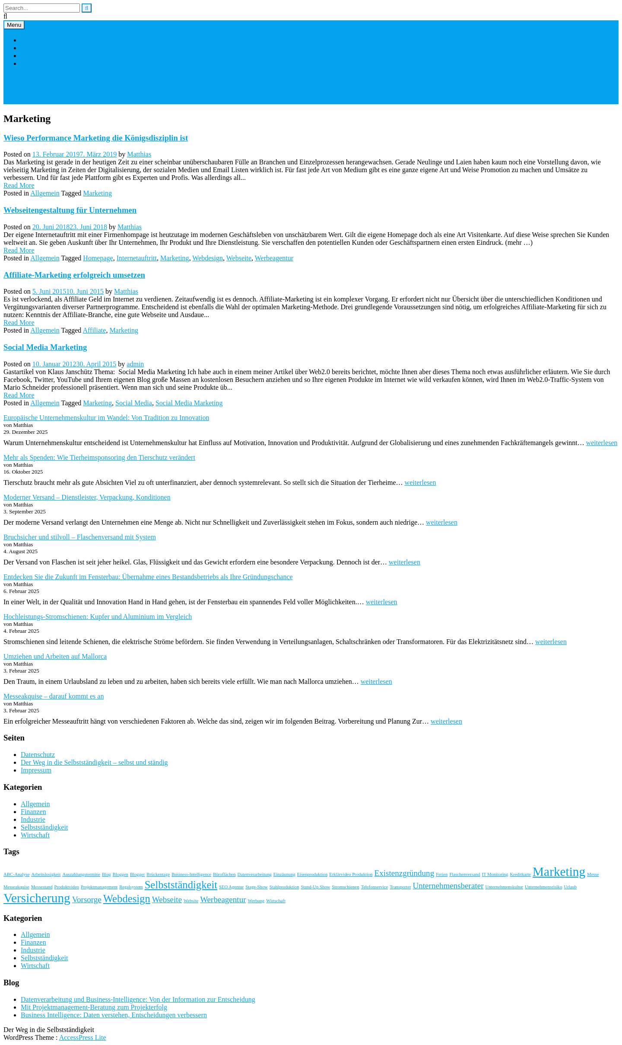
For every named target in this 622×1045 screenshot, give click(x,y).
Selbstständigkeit (44, 827)
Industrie (33, 819)
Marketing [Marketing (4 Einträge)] (559, 871)
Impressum (36, 55)
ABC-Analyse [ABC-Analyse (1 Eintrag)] (16, 874)
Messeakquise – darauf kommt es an (53, 696)
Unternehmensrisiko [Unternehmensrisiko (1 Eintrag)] (543, 887)
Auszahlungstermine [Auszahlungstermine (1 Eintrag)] (81, 874)
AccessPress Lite (82, 1037)
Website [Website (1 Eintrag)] (191, 900)
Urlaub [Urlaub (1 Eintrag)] (570, 887)
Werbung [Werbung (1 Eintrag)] (256, 900)
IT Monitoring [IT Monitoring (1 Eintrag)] (495, 874)
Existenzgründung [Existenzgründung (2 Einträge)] (404, 873)
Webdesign (207, 258)
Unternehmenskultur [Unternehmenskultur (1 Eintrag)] (504, 887)
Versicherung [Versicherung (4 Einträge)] (36, 898)
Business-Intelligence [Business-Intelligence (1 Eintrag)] (191, 874)
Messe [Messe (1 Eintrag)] (593, 874)
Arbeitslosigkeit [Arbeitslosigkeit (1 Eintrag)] (45, 874)
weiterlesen (602, 442)
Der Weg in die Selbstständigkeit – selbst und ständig (94, 47)
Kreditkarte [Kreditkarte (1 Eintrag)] (520, 874)
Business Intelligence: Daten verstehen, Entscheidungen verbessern (114, 1015)
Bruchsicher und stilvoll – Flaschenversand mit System (79, 537)
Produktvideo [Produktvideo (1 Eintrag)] (66, 887)
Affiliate (94, 330)
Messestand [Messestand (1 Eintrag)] (42, 887)
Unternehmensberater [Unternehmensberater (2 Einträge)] (448, 885)
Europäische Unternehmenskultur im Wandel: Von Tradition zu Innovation (106, 417)
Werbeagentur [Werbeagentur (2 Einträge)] (223, 899)
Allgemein (45, 193)
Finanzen (33, 811)
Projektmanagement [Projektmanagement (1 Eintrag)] (99, 887)
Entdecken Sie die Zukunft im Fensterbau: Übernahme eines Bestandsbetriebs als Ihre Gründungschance (148, 576)
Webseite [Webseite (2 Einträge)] (167, 899)
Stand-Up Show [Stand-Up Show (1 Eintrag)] (315, 887)
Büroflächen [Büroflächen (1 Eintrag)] (224, 874)
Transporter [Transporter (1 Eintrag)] (400, 887)
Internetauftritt (137, 258)
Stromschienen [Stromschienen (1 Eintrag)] (345, 887)
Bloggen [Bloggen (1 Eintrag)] (120, 874)
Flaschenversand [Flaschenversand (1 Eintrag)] (464, 874)
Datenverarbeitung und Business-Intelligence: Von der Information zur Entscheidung (138, 999)
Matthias (139, 154)
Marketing (97, 193)
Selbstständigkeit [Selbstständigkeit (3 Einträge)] (181, 885)
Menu (14, 25)
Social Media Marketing (45, 347)
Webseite (238, 258)
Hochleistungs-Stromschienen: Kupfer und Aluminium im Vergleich (97, 616)
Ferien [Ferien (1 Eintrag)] (441, 874)
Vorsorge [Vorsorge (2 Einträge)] (87, 899)
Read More (19, 185)
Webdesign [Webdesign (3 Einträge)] (126, 898)
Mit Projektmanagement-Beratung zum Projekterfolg (94, 1007)
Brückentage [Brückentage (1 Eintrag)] (158, 874)
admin (135, 364)
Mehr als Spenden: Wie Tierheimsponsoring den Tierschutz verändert (99, 457)
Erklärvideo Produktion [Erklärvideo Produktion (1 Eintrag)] (350, 874)
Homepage (98, 258)
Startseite (34, 40)
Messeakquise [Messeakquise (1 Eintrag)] (16, 887)
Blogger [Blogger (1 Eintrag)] (137, 874)
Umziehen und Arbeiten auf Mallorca (55, 656)
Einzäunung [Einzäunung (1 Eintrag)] (284, 874)
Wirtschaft (35, 835)
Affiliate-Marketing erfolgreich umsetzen (74, 274)
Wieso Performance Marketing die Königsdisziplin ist (95, 137)
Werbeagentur (274, 258)
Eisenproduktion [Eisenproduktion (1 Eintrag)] (312, 874)
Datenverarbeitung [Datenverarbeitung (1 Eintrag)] (255, 874)
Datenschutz (38, 63)
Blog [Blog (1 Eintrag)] (106, 874)
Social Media (133, 403)
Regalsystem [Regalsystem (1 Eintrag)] (131, 887)
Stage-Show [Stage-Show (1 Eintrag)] (256, 887)
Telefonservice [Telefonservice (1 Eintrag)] (374, 887)
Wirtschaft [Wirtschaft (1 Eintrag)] (276, 900)
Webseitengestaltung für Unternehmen (69, 210)
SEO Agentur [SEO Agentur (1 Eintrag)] (231, 887)
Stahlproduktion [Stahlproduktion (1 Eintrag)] (284, 887)
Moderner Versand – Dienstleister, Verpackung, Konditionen (87, 497)
